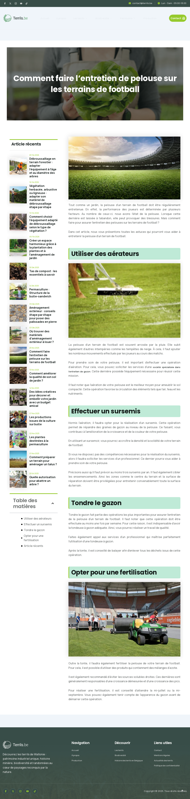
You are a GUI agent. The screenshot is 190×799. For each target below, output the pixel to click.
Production (98, 22)
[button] (52, 519)
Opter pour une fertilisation (33, 554)
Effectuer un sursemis (38, 540)
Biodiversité (116, 14)
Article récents (33, 562)
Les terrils (89, 14)
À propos (66, 14)
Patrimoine (145, 14)
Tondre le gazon (34, 546)
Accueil (47, 14)
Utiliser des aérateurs (38, 534)
